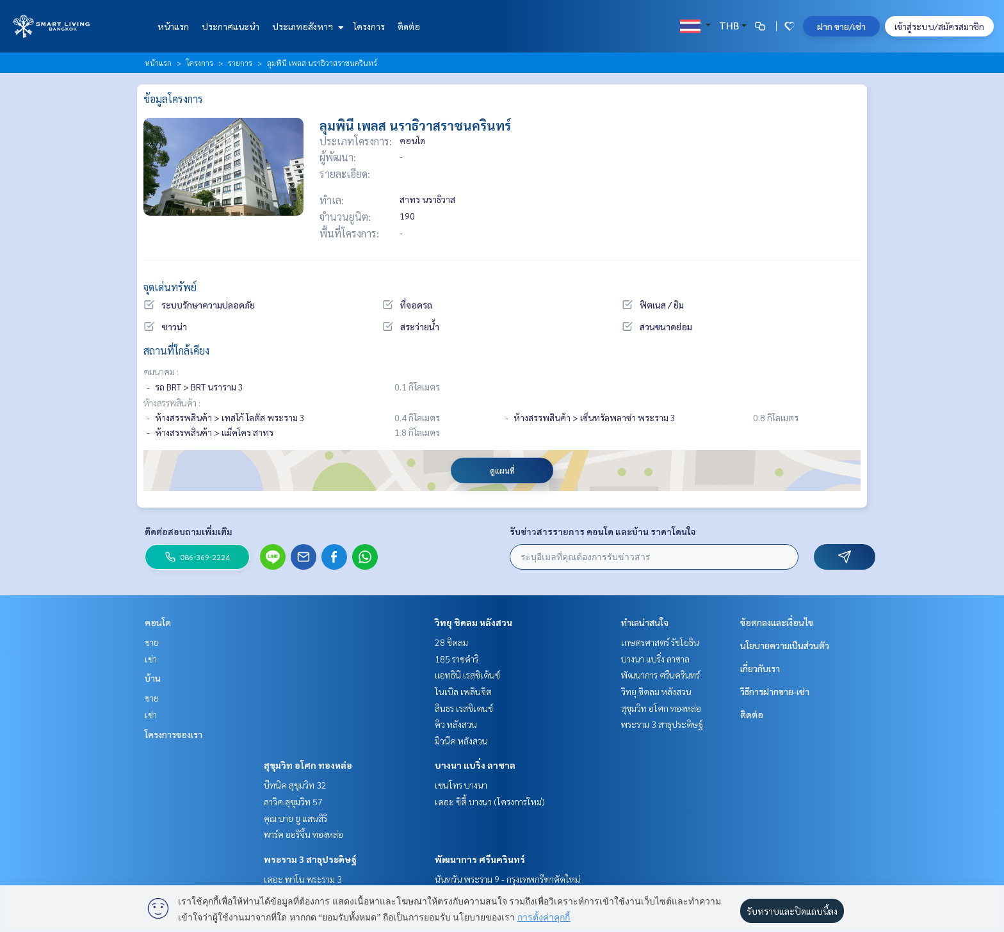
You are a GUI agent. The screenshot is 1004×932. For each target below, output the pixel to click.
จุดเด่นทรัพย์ (170, 287)
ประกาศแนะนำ (230, 26)
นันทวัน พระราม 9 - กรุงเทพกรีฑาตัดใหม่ (507, 879)
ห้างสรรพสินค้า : (171, 402)
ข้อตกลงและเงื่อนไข (776, 622)
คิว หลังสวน (456, 724)
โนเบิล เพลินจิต (463, 691)
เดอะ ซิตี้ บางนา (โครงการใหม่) (490, 801)
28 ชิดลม (451, 642)
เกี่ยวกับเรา (760, 668)
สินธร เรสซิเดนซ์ (464, 708)
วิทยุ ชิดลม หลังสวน (473, 622)
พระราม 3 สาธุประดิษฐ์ (310, 859)
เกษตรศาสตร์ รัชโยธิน (660, 642)
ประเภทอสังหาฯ (306, 26)
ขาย (152, 642)
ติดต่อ (409, 26)
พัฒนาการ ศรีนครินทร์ (480, 859)
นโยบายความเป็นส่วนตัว (784, 645)
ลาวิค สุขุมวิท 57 (293, 801)
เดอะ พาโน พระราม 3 (303, 879)
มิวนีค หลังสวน (461, 740)
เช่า (151, 658)
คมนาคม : (161, 371)
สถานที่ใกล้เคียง (176, 350)
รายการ (240, 63)
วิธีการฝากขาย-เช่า (774, 691)
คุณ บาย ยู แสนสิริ (295, 818)
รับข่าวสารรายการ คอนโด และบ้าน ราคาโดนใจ (603, 531)
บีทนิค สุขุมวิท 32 (295, 785)
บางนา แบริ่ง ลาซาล (475, 765)
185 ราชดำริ (456, 658)
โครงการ (369, 26)
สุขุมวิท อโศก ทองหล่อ (308, 765)
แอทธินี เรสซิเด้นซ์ (467, 674)
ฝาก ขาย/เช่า (841, 26)
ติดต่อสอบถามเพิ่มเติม (188, 531)
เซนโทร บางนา (461, 785)
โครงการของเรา (173, 734)
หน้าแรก (173, 26)
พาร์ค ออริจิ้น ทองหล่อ (303, 834)
